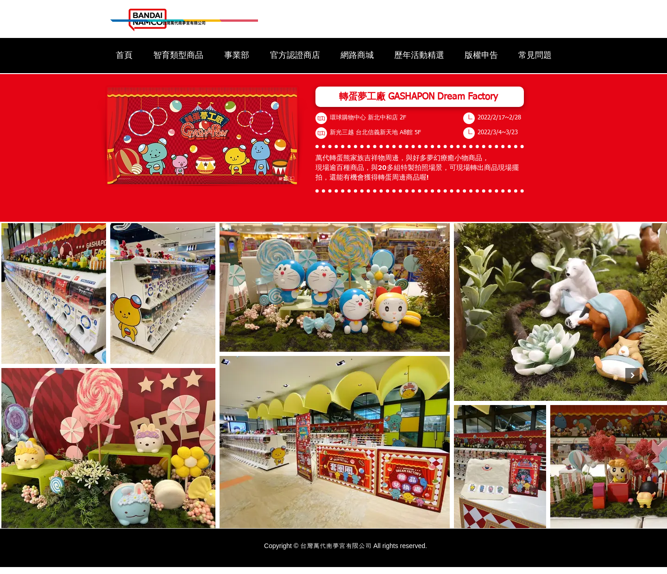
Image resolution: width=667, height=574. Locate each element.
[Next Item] (632, 375)
